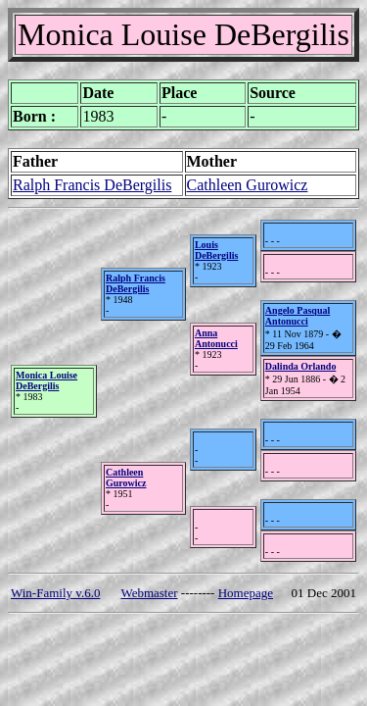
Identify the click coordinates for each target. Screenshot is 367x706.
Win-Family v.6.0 (55, 592)
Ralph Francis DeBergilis (92, 184)
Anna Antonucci (216, 338)
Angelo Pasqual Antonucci (297, 316)
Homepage (245, 592)
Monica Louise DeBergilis (46, 380)
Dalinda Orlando (301, 366)
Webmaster (148, 592)
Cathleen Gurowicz (247, 184)
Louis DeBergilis (216, 250)
